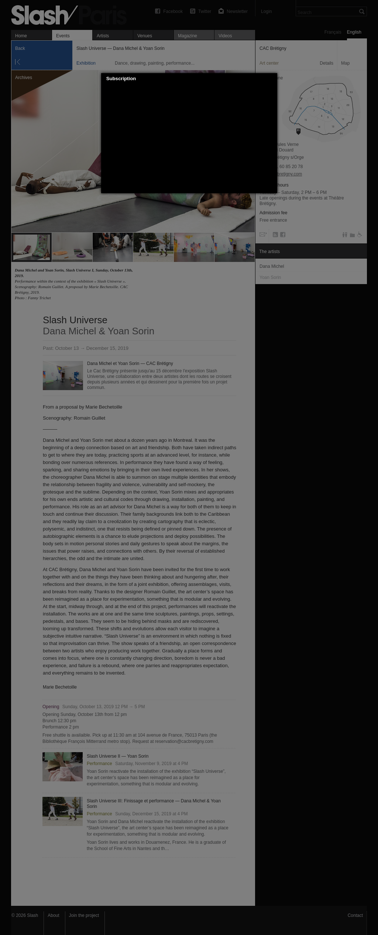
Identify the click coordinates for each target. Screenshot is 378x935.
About (53, 915)
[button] (272, 79)
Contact (355, 915)
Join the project (84, 915)
